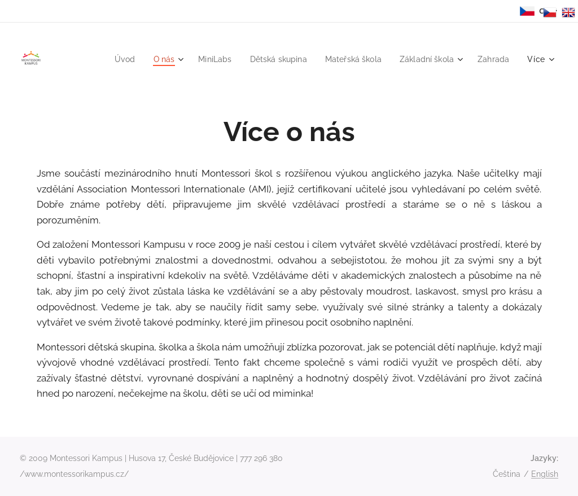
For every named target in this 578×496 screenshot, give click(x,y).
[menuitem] (108, 59)
